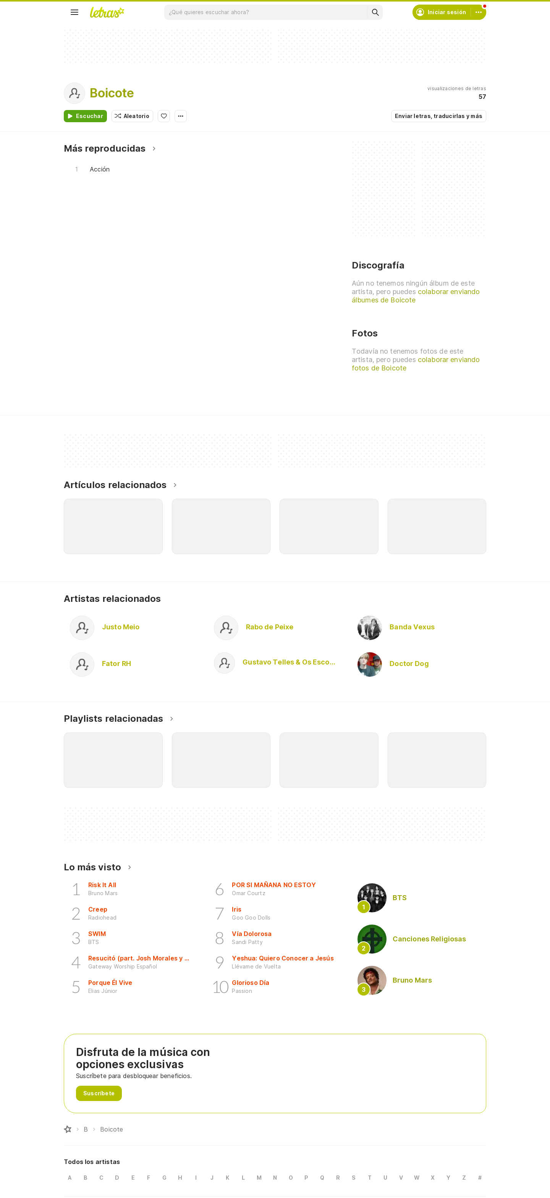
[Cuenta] (478, 12)
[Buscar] (375, 12)
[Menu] (74, 12)
